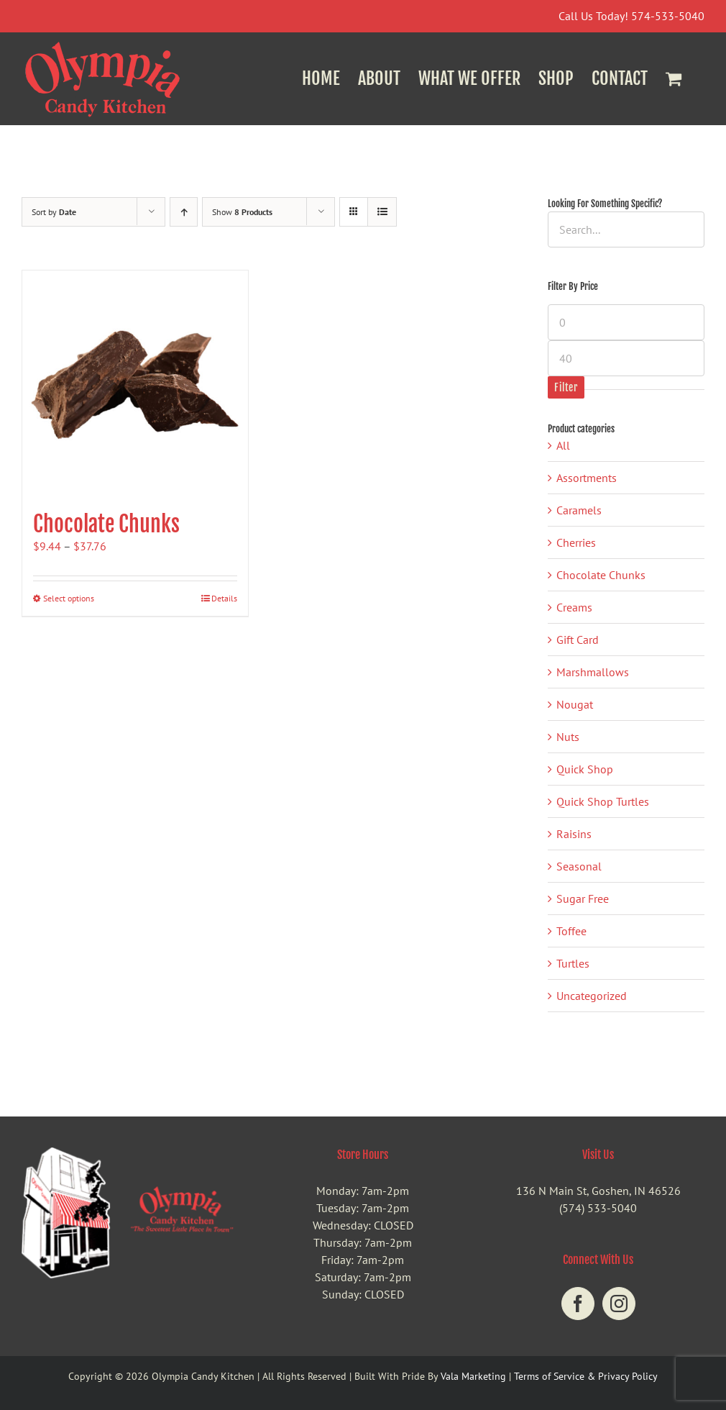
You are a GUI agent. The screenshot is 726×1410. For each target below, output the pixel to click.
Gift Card (577, 639)
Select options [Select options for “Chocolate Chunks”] (68, 598)
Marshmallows (592, 672)
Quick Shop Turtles (602, 801)
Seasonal (579, 866)
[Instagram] (618, 1303)
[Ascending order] (184, 212)
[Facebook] (577, 1303)
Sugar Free (582, 898)
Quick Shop (584, 769)
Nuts (567, 736)
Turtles (572, 963)
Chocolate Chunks (106, 524)
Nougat (574, 704)
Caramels (579, 510)
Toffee (571, 931)
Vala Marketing (473, 1376)
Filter (565, 387)
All (563, 445)
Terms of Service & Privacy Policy (586, 1376)
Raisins (574, 834)
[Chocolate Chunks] (135, 383)
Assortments (586, 477)
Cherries (576, 542)
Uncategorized (591, 995)
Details (224, 598)
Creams (574, 607)
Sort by (54, 211)
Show (242, 211)
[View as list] (382, 212)
